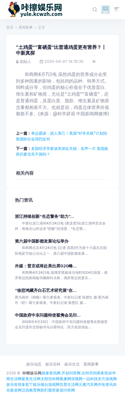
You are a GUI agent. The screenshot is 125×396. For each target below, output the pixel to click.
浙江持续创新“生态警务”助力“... (44, 216)
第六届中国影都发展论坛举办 (42, 241)
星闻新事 (26, 27)
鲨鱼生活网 (31, 378)
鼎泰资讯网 (51, 373)
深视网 (76, 378)
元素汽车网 (88, 384)
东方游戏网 (107, 378)
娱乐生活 (72, 364)
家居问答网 (65, 390)
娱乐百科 (53, 364)
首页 (9, 27)
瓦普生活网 (69, 384)
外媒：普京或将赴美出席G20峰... (46, 266)
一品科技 (90, 378)
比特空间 (89, 373)
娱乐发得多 (15, 384)
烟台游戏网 (50, 384)
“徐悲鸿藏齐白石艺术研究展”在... (45, 290)
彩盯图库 (48, 390)
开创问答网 (71, 373)
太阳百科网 (50, 378)
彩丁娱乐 (33, 384)
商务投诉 (104, 373)
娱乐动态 (34, 364)
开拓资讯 (105, 384)
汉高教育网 (31, 390)
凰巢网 (65, 378)
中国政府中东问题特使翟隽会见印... (48, 315)
